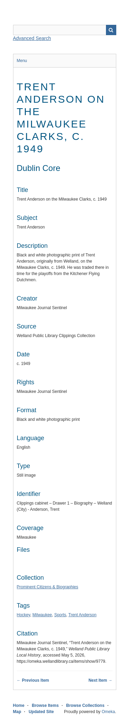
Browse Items (45, 705)
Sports (60, 614)
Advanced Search (32, 38)
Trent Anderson (82, 614)
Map (17, 711)
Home (18, 705)
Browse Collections (85, 705)
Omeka (108, 711)
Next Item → (100, 680)
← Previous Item (33, 680)
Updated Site (41, 711)
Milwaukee (42, 614)
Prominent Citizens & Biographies (47, 587)
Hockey (23, 614)
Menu (22, 60)
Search (111, 30)
